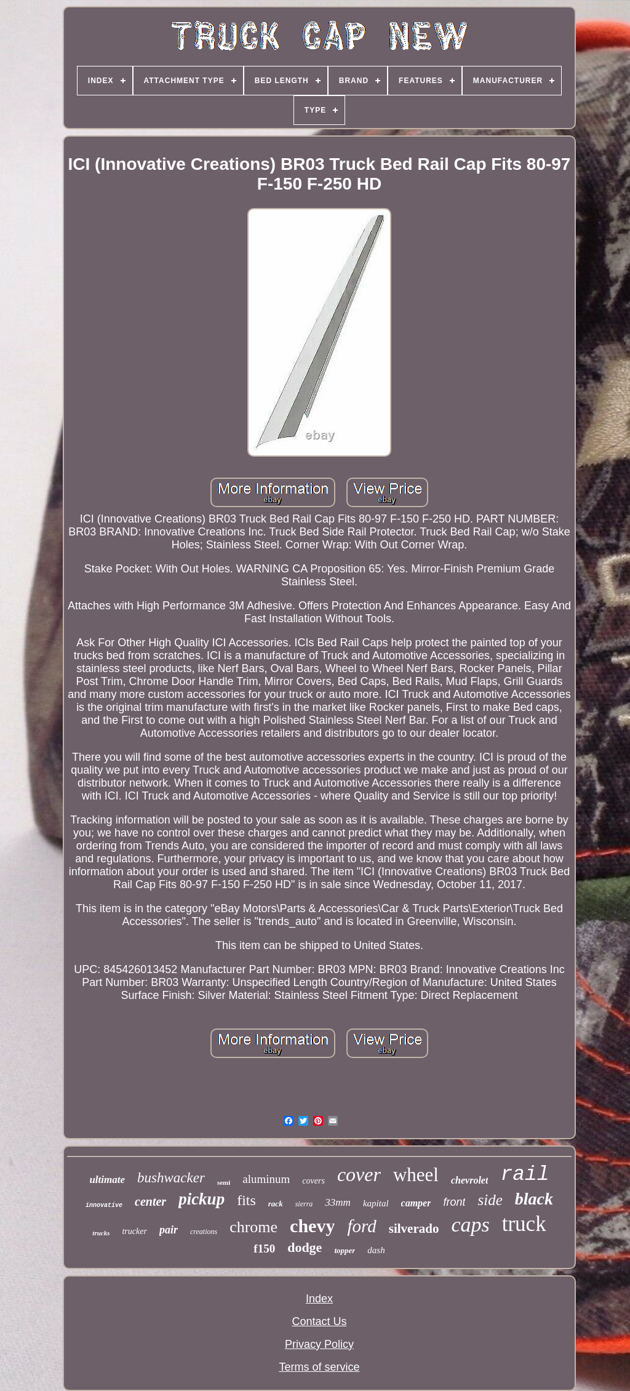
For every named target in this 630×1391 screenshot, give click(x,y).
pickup (201, 1199)
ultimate (107, 1179)
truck (524, 1224)
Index (319, 1299)
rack (275, 1203)
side (489, 1200)
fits (246, 1200)
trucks (101, 1233)
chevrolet (469, 1180)
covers (313, 1180)
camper (416, 1203)
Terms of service (319, 1367)
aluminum (266, 1179)
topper (344, 1250)
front (454, 1202)
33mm (338, 1202)
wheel (416, 1174)
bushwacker (171, 1177)
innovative (104, 1205)
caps (470, 1224)
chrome (253, 1227)
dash (376, 1250)
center (150, 1201)
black (534, 1198)
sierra (304, 1204)
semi (223, 1182)
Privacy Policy (319, 1344)
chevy (312, 1226)
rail (524, 1174)
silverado (414, 1228)
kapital (376, 1203)
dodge (304, 1247)
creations (203, 1231)
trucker (134, 1231)
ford (361, 1226)
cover (359, 1174)
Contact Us (319, 1321)
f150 (264, 1248)
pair (168, 1230)
